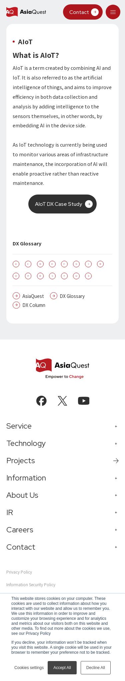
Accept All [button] (62, 667)
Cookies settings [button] (29, 667)
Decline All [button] (95, 667)
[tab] (113, 12)
